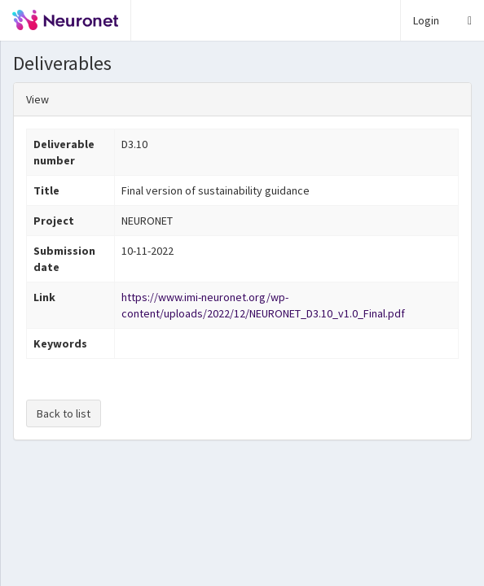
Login (426, 20)
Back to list (63, 413)
